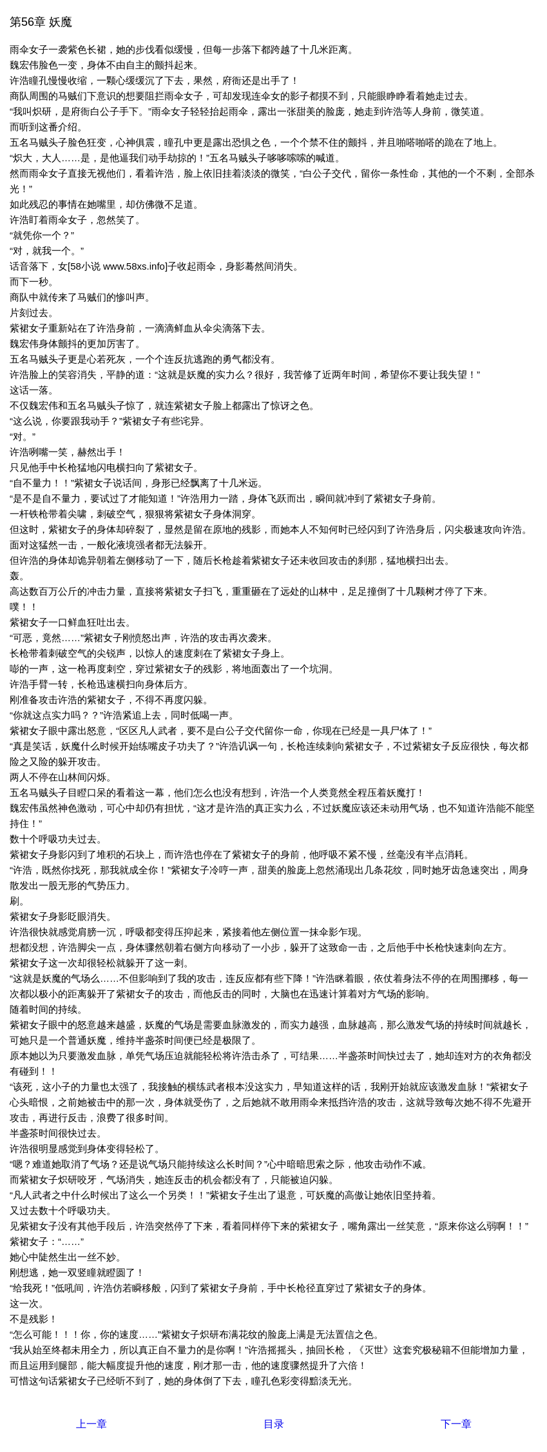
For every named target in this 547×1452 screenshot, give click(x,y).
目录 (274, 1423)
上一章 (91, 1423)
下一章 (456, 1423)
